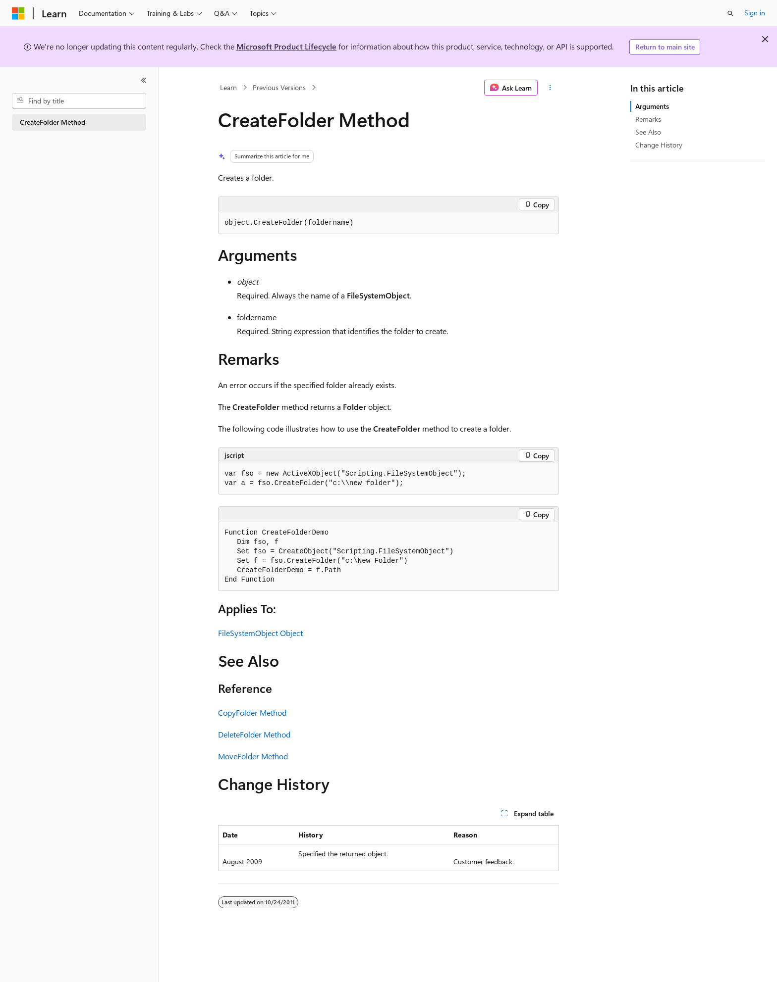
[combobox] (79, 101)
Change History (658, 144)
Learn (228, 87)
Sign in (754, 12)
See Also (648, 132)
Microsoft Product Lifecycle (286, 46)
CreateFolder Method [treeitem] (52, 122)
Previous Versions (279, 87)
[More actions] (550, 88)
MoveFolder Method (253, 756)
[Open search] (730, 13)
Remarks (648, 119)
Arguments (652, 106)
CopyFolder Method (252, 712)
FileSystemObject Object (260, 633)
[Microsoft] (18, 13)
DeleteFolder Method (254, 734)
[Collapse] (143, 80)
